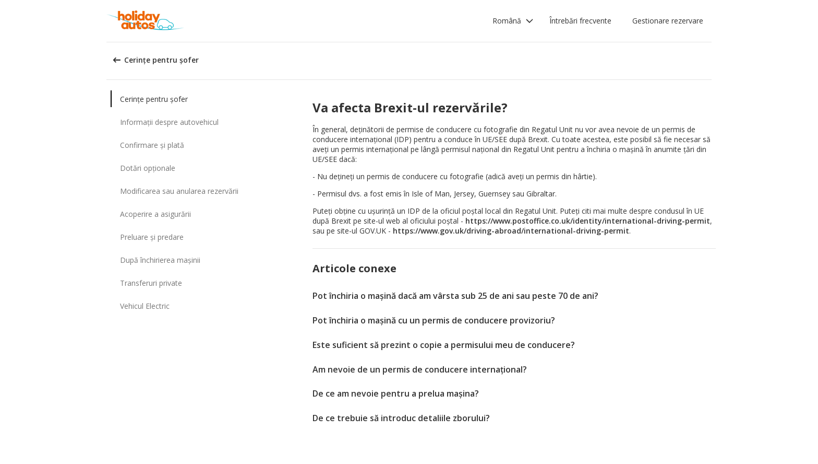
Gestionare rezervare (667, 21)
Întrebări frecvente (580, 21)
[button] (513, 20)
